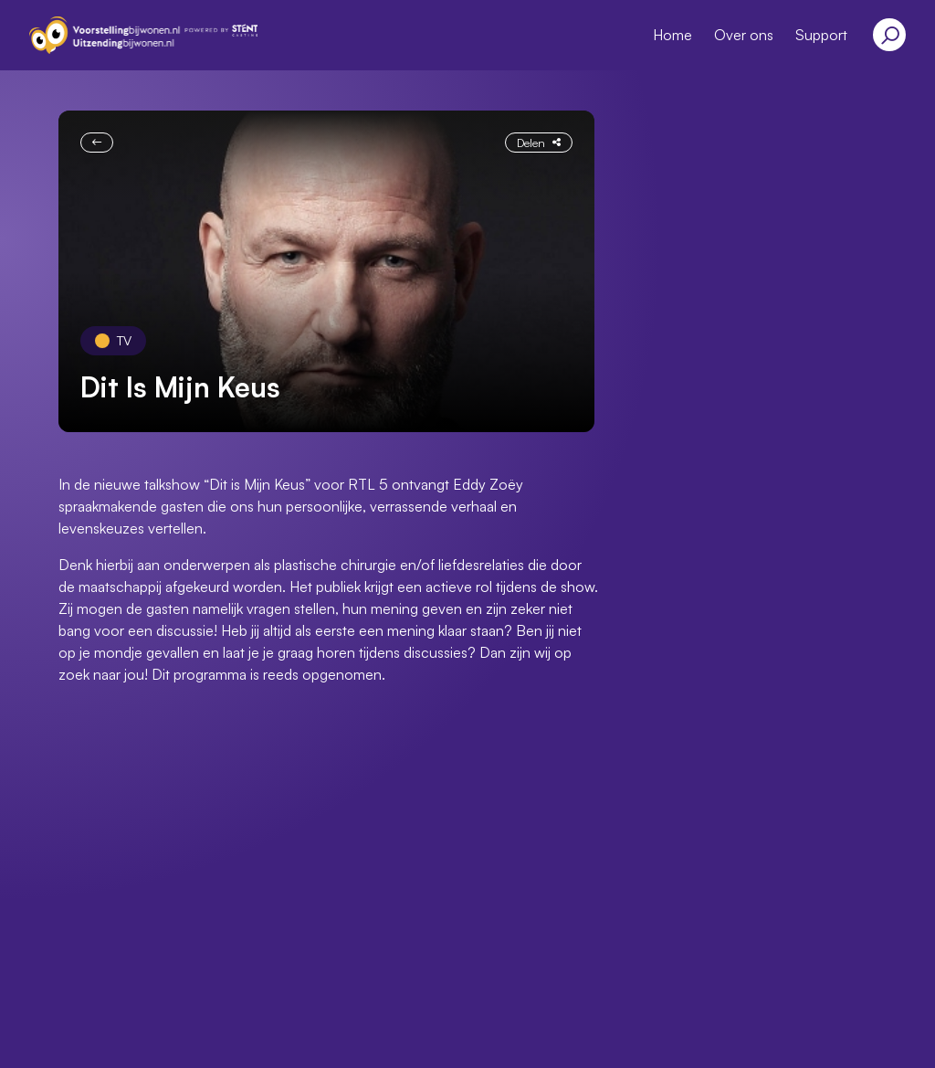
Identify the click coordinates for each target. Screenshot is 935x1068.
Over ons (743, 35)
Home (672, 35)
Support (821, 35)
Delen (539, 142)
